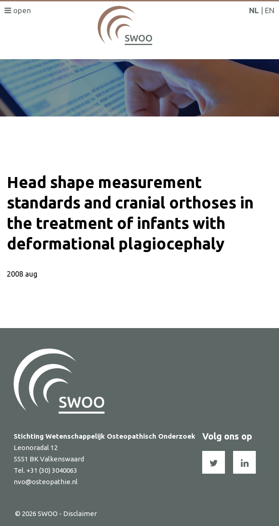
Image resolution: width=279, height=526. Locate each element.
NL (254, 10)
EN (269, 10)
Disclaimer (80, 513)
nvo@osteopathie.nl (46, 482)
